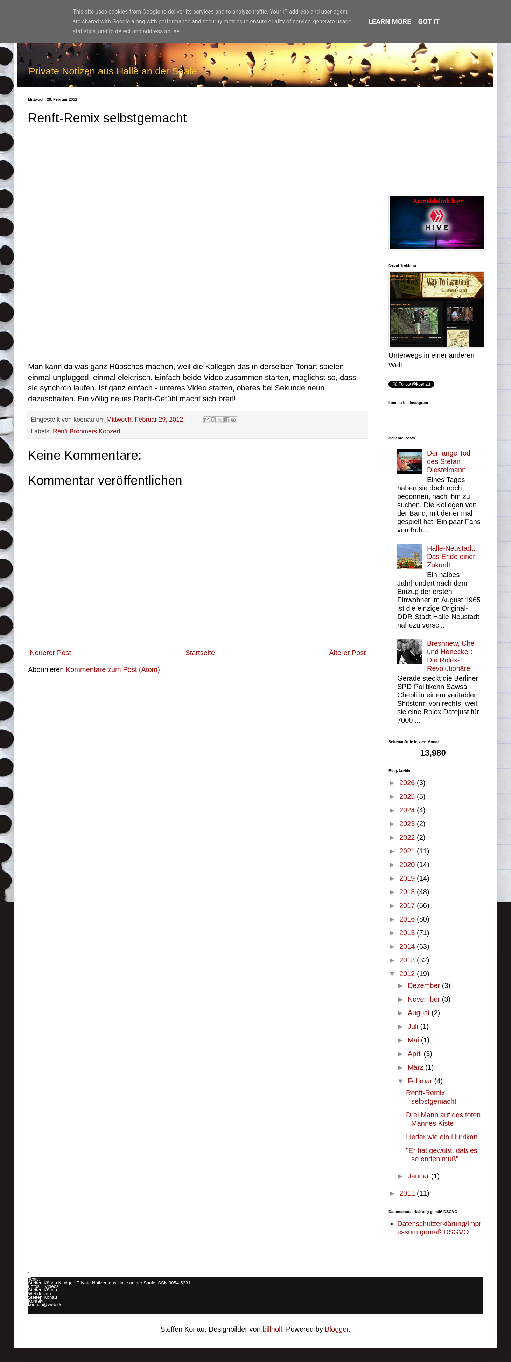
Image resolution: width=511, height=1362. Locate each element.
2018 (408, 892)
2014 (408, 946)
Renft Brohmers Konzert (86, 431)
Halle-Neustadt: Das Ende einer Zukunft (451, 556)
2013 (408, 960)
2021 (408, 851)
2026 (408, 783)
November (425, 999)
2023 (408, 823)
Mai (414, 1040)
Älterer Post (347, 653)
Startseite (200, 653)
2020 (408, 864)
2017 (408, 905)
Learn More (389, 21)
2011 (408, 1193)
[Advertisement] (435, 141)
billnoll (272, 1329)
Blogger (337, 1329)
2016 (408, 919)
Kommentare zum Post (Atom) (113, 669)
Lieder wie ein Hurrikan (442, 1137)
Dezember (425, 985)
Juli (414, 1026)
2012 (408, 973)
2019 (408, 878)
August (420, 1013)
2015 (408, 933)
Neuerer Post (50, 653)
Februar (421, 1081)
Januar (419, 1176)
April (416, 1054)
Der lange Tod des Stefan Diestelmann (448, 461)
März (416, 1067)
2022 (408, 837)
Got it (429, 21)
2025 (408, 796)
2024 (408, 810)
